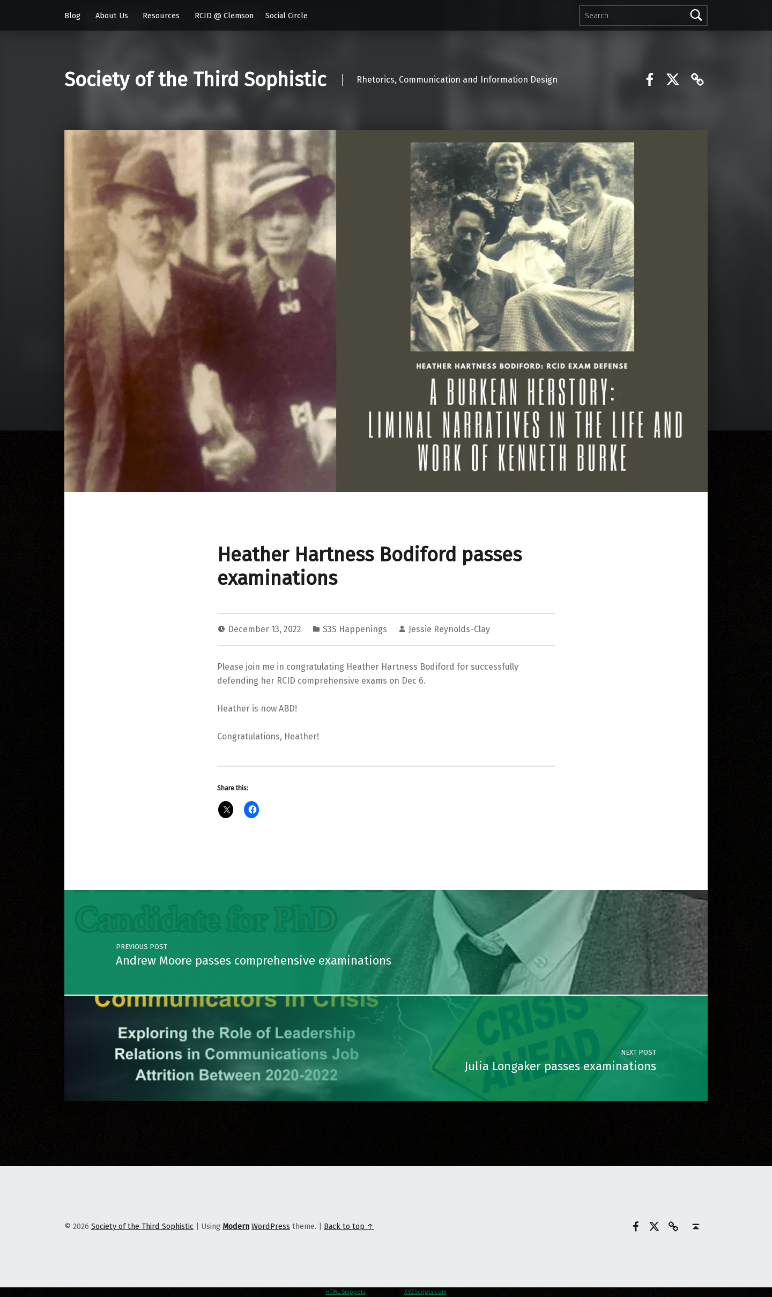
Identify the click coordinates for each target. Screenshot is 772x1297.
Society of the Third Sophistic (195, 80)
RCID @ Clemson (224, 15)
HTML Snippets (346, 1291)
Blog (72, 15)
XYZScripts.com (425, 1291)
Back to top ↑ (349, 1226)
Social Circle (286, 15)
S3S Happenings (355, 629)
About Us (111, 15)
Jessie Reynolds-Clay (449, 629)
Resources (161, 15)
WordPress (270, 1226)
